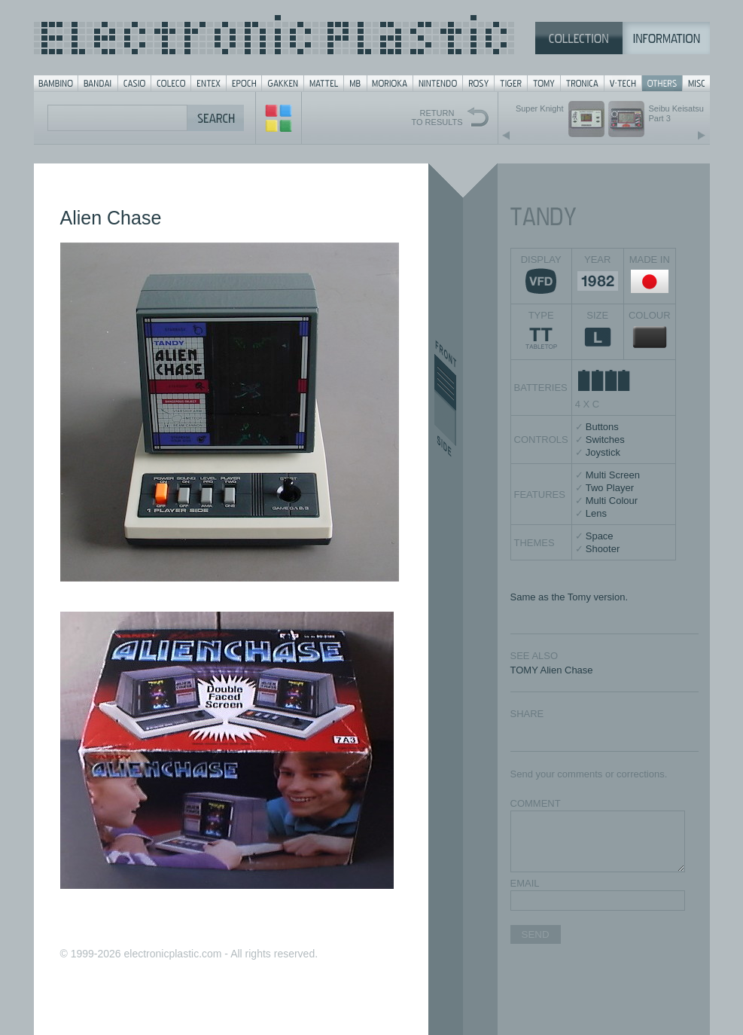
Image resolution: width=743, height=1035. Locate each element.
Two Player (610, 487)
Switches (605, 439)
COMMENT (535, 803)
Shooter (603, 548)
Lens (596, 513)
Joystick (603, 452)
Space (600, 536)
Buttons (602, 426)
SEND (536, 934)
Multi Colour (612, 500)
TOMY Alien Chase (551, 670)
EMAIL (525, 883)
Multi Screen (613, 475)
